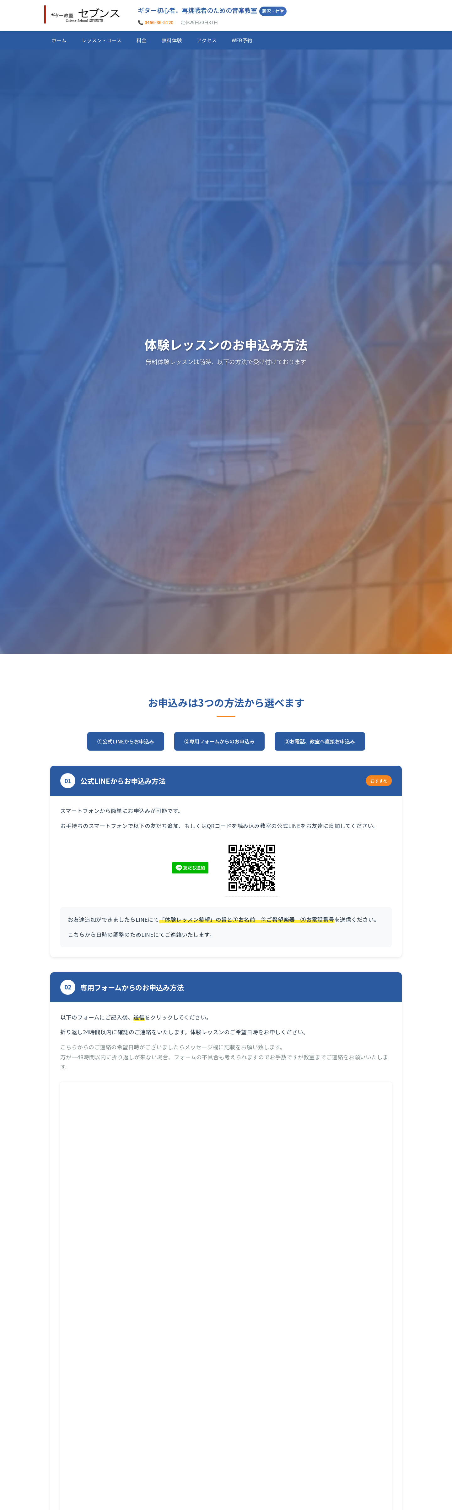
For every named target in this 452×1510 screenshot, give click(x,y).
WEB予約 (242, 40)
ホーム (59, 40)
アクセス (207, 40)
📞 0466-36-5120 (155, 22)
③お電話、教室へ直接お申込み (320, 741)
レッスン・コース (101, 40)
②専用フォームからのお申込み (219, 741)
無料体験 (172, 40)
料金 (142, 40)
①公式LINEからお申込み (125, 741)
